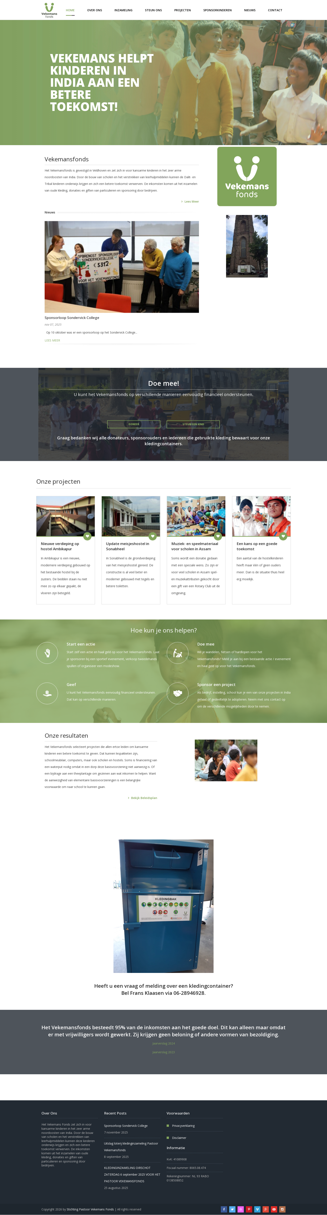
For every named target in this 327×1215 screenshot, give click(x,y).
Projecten (182, 10)
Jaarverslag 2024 (163, 1050)
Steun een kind (193, 433)
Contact (275, 10)
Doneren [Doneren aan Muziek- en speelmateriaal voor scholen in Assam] (192, 538)
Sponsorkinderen (217, 10)
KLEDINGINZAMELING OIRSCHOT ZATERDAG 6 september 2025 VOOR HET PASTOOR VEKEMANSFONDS (132, 1174)
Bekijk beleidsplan (144, 808)
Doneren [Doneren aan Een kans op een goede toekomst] (227, 538)
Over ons (94, 10)
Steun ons (153, 10)
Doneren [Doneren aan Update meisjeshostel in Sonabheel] (157, 538)
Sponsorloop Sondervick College (72, 337)
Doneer (133, 434)
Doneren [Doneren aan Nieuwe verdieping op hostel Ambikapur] (123, 538)
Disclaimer (179, 1138)
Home (70, 10)
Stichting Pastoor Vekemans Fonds (90, 1209)
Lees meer (192, 222)
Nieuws (249, 10)
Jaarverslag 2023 (163, 1058)
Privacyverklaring (183, 1126)
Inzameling (123, 10)
